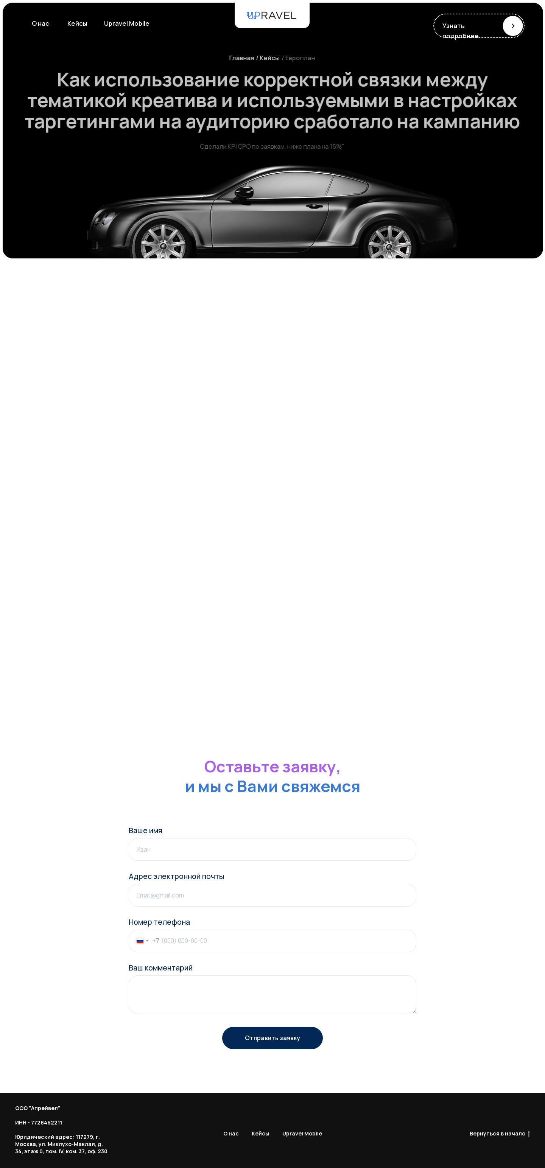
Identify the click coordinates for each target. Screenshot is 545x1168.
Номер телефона (159, 922)
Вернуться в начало (500, 1133)
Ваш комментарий (161, 968)
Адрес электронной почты (176, 876)
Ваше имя (145, 830)
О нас (231, 1133)
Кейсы (260, 1133)
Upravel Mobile (302, 1133)
